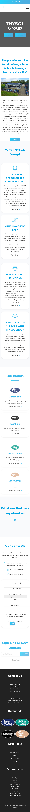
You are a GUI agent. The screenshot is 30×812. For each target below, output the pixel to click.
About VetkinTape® (14, 463)
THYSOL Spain (15, 786)
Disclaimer (15, 755)
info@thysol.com (18, 574)
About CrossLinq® (14, 490)
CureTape (15, 778)
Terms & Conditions (15, 752)
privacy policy (20, 614)
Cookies (15, 761)
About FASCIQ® (14, 434)
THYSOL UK (15, 791)
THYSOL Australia (15, 784)
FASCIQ (15, 782)
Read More (14, 209)
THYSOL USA (15, 789)
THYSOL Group (18, 703)
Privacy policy (15, 758)
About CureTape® (14, 406)
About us (8, 35)
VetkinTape (15, 780)
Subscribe (24, 654)
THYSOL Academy (15, 793)
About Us (15, 139)
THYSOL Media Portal (15, 795)
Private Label (20, 35)
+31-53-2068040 (18, 570)
